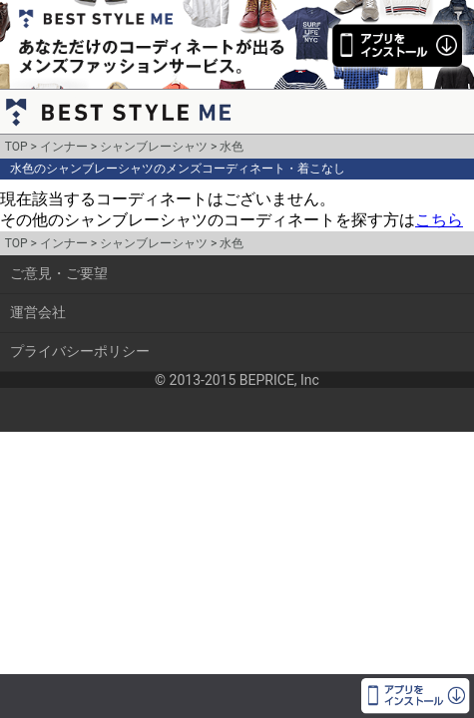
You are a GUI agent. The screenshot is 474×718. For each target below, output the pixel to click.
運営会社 (38, 312)
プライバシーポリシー (80, 351)
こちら (439, 219)
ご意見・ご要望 (59, 273)
